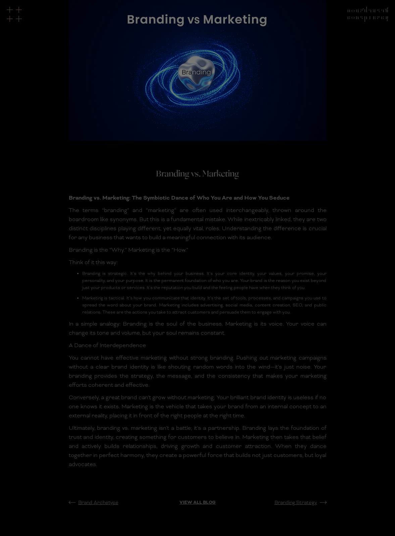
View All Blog (197, 502)
